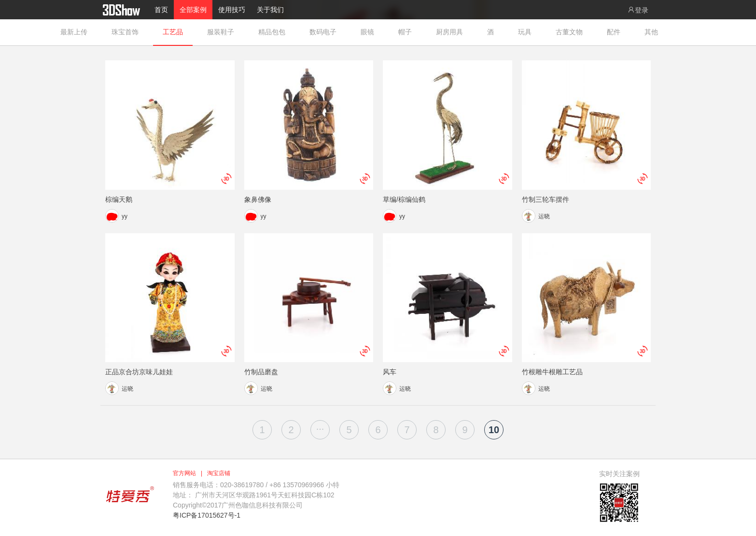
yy (124, 216)
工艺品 (173, 32)
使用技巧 (231, 10)
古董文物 (569, 32)
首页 (161, 10)
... (320, 426)
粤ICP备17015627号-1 (206, 515)
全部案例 (193, 10)
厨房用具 (449, 32)
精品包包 (271, 32)
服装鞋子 (220, 32)
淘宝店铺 (218, 473)
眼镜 (367, 32)
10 (494, 429)
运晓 (544, 216)
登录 (637, 10)
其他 (651, 32)
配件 (613, 32)
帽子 (405, 32)
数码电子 (322, 32)
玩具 (525, 32)
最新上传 (73, 32)
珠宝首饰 (125, 32)
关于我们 (270, 10)
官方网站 (184, 473)
